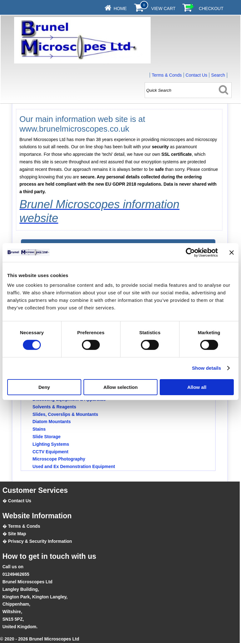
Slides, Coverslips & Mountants (65, 414)
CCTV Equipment (50, 451)
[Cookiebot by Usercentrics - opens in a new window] (190, 252)
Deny (44, 387)
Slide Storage (47, 436)
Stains (39, 429)
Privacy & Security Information (40, 541)
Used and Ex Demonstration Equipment (74, 466)
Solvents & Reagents (54, 406)
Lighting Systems (51, 444)
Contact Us (196, 75)
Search (218, 75)
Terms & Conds (167, 75)
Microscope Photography (59, 458)
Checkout (211, 8)
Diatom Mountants (52, 421)
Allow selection (120, 387)
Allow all (196, 387)
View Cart (163, 8)
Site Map (17, 533)
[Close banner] (231, 252)
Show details (206, 368)
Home (120, 8)
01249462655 (16, 574)
